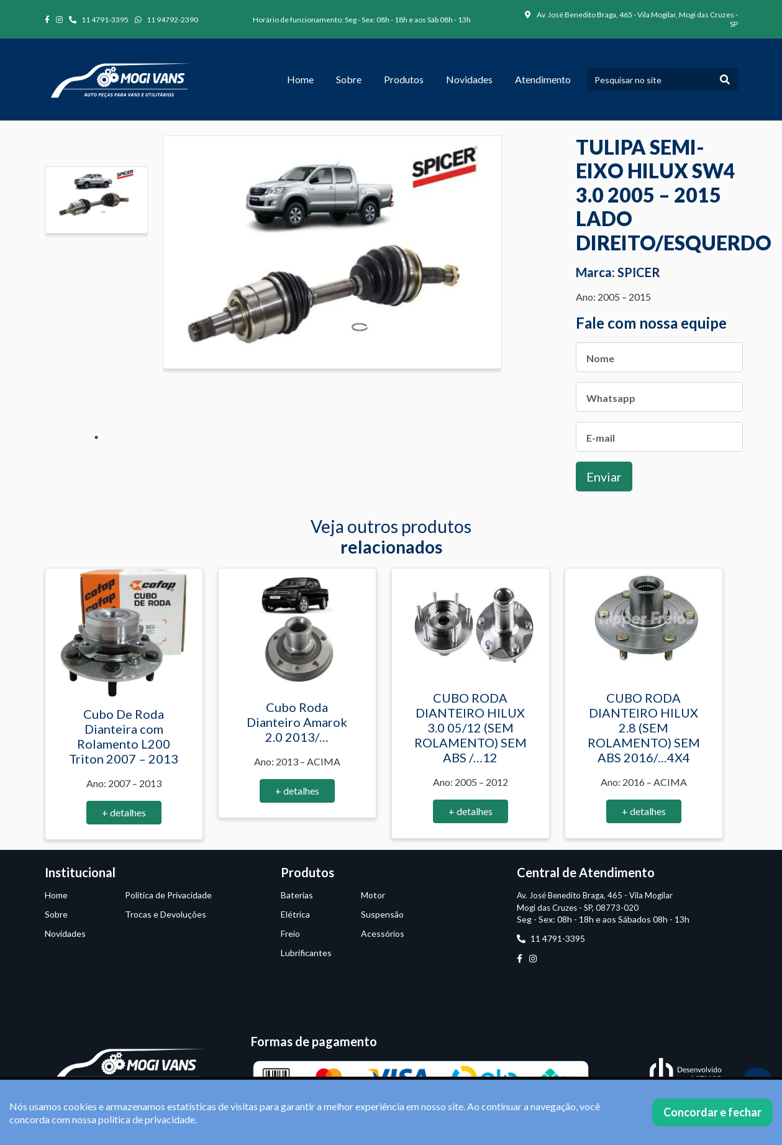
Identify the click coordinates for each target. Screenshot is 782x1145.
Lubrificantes (306, 952)
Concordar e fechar (712, 1112)
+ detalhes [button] (124, 812)
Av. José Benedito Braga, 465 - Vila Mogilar (595, 895)
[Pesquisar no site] (649, 79)
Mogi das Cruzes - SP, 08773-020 (578, 908)
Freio (290, 933)
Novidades (469, 79)
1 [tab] (96, 437)
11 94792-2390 (166, 19)
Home (300, 79)
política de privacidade (146, 1119)
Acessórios (382, 933)
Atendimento (543, 79)
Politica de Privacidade (168, 895)
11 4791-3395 (99, 19)
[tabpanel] (96, 200)
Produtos (404, 79)
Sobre (348, 79)
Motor (373, 895)
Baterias (297, 895)
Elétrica (295, 914)
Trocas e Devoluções (165, 914)
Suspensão (382, 914)
